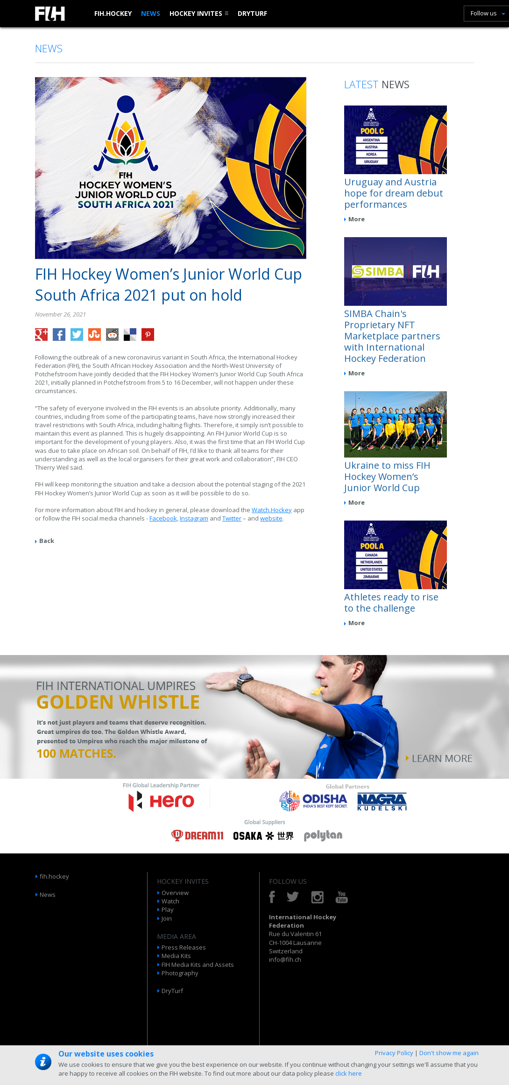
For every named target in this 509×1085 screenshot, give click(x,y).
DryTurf (252, 13)
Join (167, 918)
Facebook (163, 518)
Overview (175, 892)
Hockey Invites (196, 13)
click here (348, 1073)
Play (168, 909)
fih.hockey (113, 13)
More (356, 219)
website (271, 518)
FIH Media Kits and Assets (198, 964)
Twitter (231, 518)
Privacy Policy (394, 1053)
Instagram (194, 518)
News (150, 13)
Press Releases (184, 947)
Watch (170, 901)
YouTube (341, 897)
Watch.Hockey (272, 510)
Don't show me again (449, 1053)
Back (46, 540)
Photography (180, 973)
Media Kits (176, 955)
